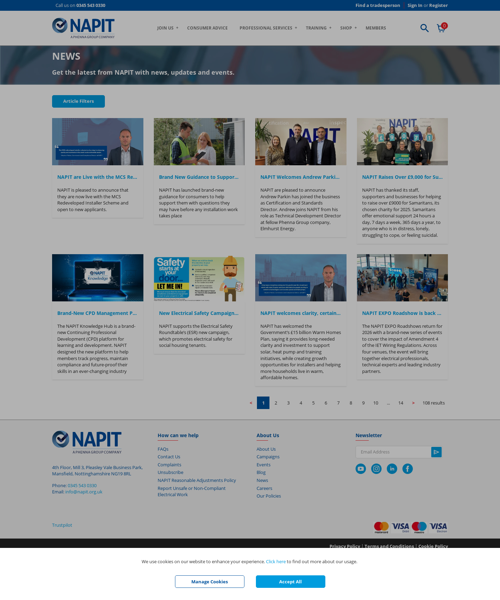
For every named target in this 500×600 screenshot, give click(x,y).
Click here (276, 561)
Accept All (290, 581)
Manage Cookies (209, 581)
